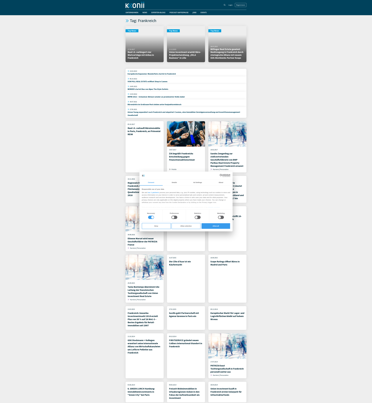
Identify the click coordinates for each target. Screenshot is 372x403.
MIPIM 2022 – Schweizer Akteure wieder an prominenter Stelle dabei (156, 97)
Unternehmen (132, 12)
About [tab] (221, 182)
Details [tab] (174, 182)
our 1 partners (153, 192)
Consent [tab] (151, 182)
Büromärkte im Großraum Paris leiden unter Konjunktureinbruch (154, 104)
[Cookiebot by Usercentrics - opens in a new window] (221, 175)
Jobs (194, 12)
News (144, 12)
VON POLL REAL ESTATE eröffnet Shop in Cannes (147, 81)
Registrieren (240, 5)
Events (204, 12)
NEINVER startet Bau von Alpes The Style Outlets (148, 89)
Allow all (216, 226)
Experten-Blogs (158, 12)
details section (214, 207)
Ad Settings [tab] (197, 182)
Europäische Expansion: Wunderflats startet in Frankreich (152, 74)
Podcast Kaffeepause (179, 12)
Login (230, 5)
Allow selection (186, 226)
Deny (156, 226)
